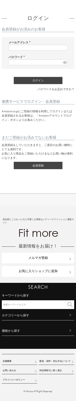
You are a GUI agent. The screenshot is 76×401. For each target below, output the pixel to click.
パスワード (17, 57)
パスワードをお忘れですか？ (55, 89)
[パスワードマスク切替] (64, 62)
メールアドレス (20, 42)
